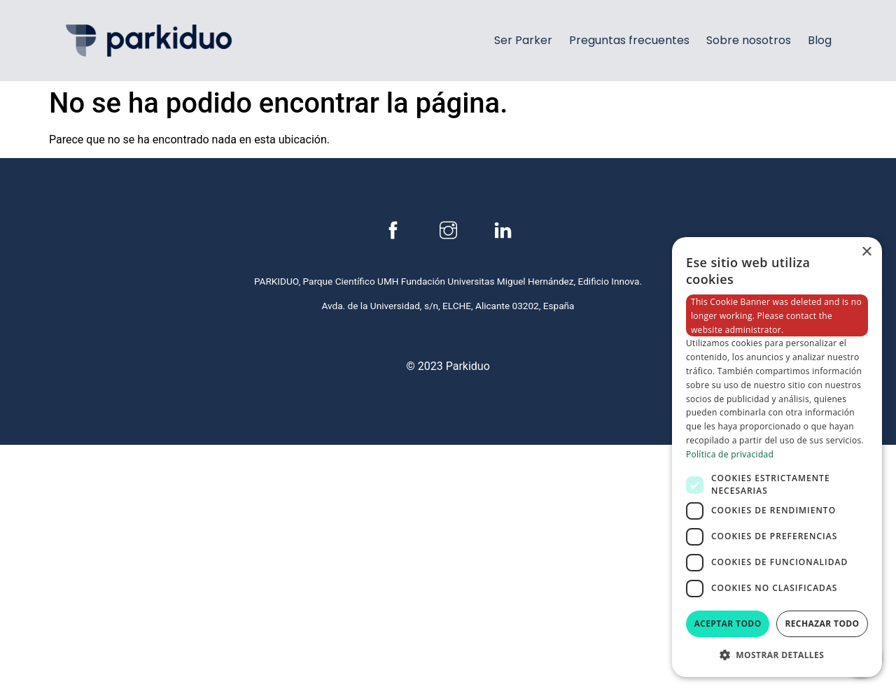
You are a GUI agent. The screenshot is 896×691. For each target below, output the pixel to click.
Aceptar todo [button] (727, 623)
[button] (777, 654)
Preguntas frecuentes (629, 40)
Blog (820, 40)
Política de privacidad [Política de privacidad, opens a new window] (730, 454)
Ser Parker (523, 40)
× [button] (866, 252)
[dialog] (777, 457)
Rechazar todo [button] (822, 623)
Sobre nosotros (748, 40)
